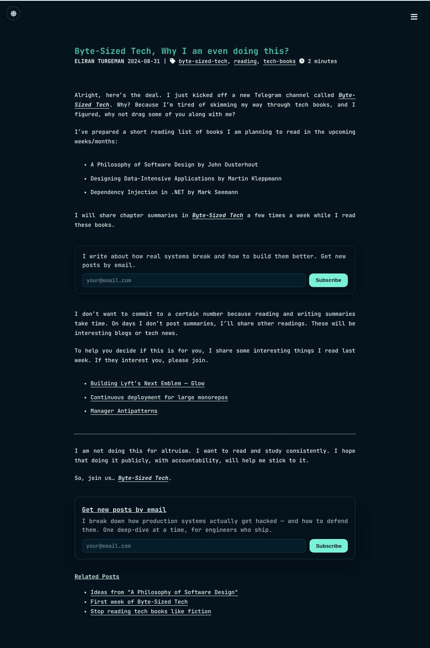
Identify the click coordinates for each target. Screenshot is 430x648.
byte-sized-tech (203, 61)
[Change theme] (13, 13)
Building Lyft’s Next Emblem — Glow (148, 383)
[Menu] (414, 17)
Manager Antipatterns (124, 411)
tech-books (279, 61)
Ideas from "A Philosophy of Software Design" (164, 592)
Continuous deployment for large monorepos (159, 397)
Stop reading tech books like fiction (151, 611)
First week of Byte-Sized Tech (139, 602)
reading (245, 61)
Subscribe (328, 280)
